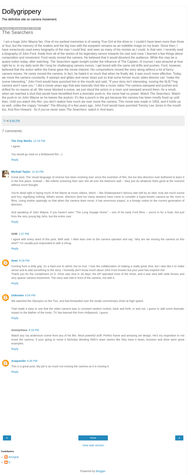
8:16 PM (34, 330)
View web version (93, 445)
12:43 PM (38, 171)
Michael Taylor (20, 171)
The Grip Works (21, 140)
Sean (14, 260)
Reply (14, 159)
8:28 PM (24, 260)
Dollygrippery (21, 11)
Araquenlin (18, 360)
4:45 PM (32, 360)
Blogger (100, 471)
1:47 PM (24, 233)
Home (93, 438)
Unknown (17, 295)
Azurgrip (13, 457)
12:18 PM (39, 140)
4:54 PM (30, 295)
